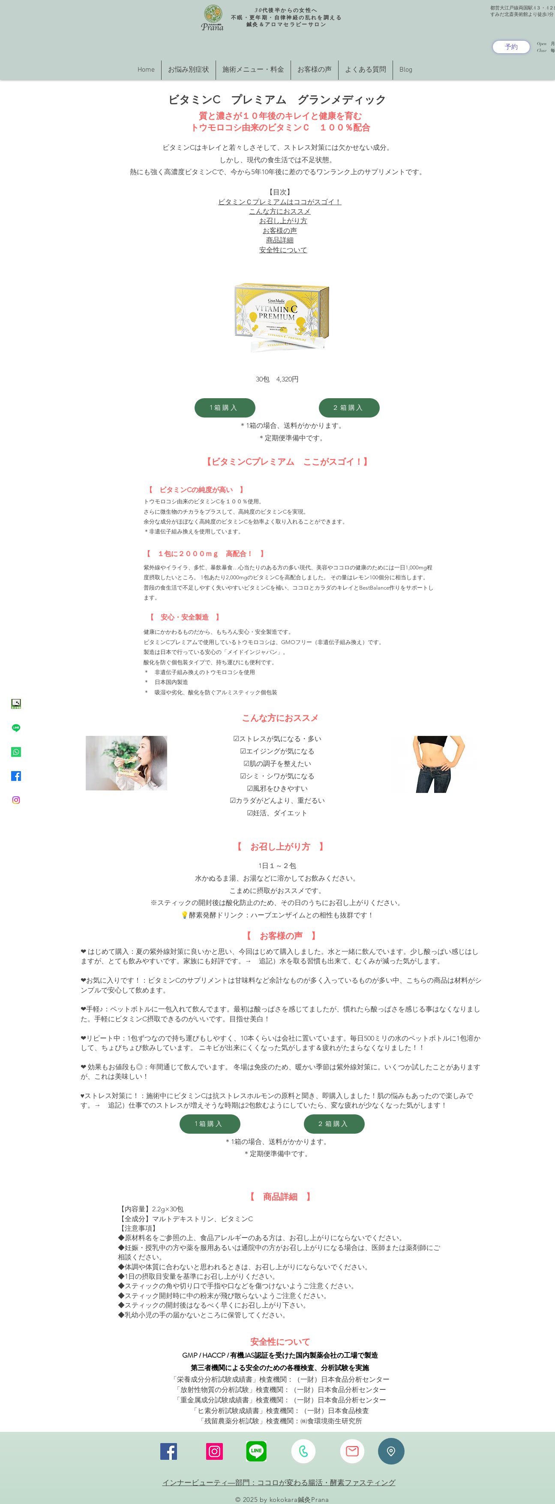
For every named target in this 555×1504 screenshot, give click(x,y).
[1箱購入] (225, 408)
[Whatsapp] (16, 752)
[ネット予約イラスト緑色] (16, 704)
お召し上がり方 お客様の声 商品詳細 (283, 230)
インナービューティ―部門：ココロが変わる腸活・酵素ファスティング (279, 1482)
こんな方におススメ (280, 211)
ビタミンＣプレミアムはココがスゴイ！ (280, 202)
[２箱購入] (349, 408)
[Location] (391, 1451)
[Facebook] (16, 776)
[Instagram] (16, 800)
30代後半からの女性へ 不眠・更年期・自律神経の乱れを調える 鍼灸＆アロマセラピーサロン (286, 17)
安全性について (283, 250)
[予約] (511, 47)
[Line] (16, 728)
